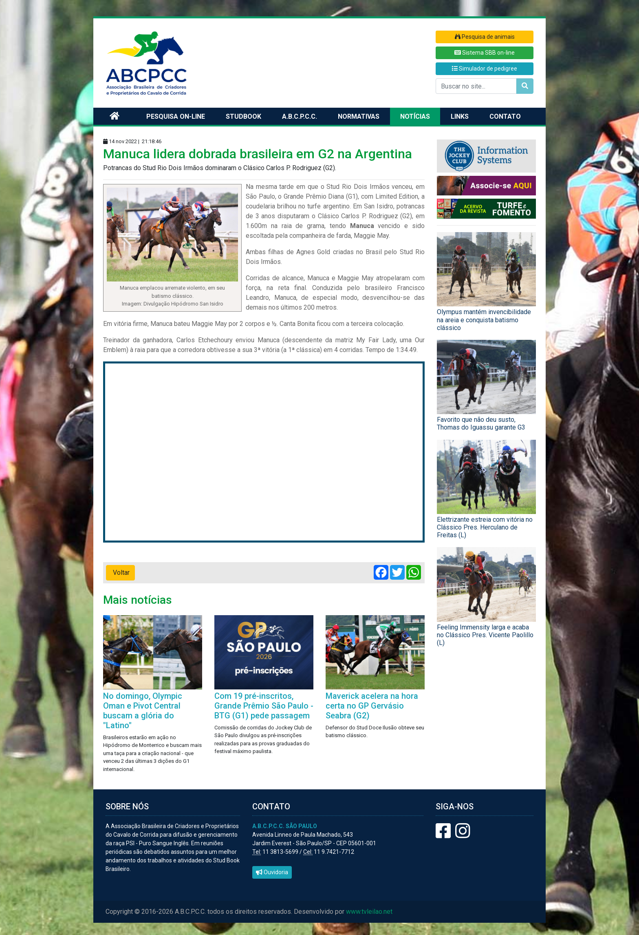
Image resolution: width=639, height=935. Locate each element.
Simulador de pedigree (484, 68)
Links (460, 116)
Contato (505, 116)
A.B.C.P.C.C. (299, 116)
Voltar (120, 572)
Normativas (358, 116)
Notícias (415, 116)
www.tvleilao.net (369, 911)
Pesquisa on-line (175, 116)
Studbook (243, 116)
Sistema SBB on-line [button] (484, 52)
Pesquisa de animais (485, 36)
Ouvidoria (272, 872)
